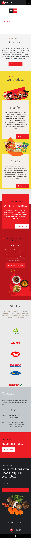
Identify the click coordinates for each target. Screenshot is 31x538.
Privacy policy (15, 525)
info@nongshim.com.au (15, 410)
